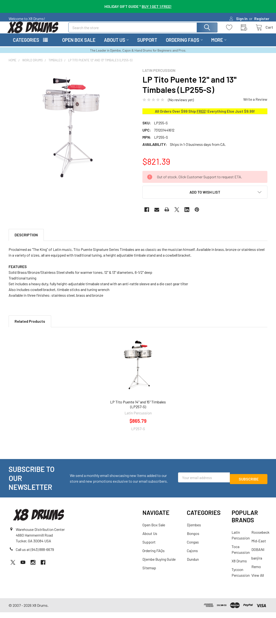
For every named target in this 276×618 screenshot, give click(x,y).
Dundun (193, 565)
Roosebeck (260, 538)
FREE (201, 117)
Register (261, 18)
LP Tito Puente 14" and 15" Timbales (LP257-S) (138, 410)
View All (257, 581)
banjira (256, 563)
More (218, 45)
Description (26, 240)
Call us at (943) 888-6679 (35, 555)
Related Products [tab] (30, 327)
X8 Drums (239, 566)
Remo (256, 572)
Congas (193, 547)
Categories (26, 45)
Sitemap (149, 573)
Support (147, 45)
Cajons (192, 556)
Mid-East (258, 546)
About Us (116, 45)
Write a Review (255, 105)
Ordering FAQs (184, 45)
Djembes (194, 530)
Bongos (193, 539)
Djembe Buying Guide (159, 565)
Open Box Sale (78, 45)
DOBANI (257, 555)
